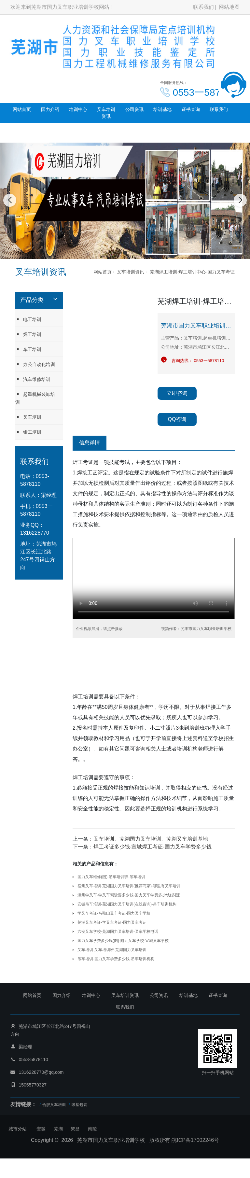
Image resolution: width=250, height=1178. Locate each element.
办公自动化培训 (35, 364)
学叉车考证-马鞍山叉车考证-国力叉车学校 (113, 913)
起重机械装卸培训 (35, 398)
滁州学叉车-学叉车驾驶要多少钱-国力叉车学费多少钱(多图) (128, 895)
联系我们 (203, 7)
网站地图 (229, 7)
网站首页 (22, 109)
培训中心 (78, 109)
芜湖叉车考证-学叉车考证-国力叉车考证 (111, 922)
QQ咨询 (177, 419)
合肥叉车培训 (54, 1104)
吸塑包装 (79, 1104)
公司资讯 (134, 109)
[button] (117, 252)
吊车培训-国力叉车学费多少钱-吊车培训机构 (115, 959)
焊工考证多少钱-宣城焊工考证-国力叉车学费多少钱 (152, 846)
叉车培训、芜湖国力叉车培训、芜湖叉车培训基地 (150, 839)
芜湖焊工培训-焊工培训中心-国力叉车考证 (192, 271)
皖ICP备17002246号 (195, 1140)
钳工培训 (28, 432)
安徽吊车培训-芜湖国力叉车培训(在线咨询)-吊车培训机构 (126, 904)
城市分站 (17, 1128)
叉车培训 (28, 417)
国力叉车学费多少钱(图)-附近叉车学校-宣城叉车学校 (123, 940)
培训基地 (162, 109)
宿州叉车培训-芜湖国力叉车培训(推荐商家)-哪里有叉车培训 (128, 886)
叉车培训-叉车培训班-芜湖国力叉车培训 (111, 949)
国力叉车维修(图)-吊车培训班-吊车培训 (111, 877)
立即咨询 (177, 393)
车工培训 (28, 349)
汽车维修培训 (32, 379)
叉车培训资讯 (106, 113)
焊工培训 (28, 334)
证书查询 (191, 109)
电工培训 (28, 319)
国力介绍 (50, 109)
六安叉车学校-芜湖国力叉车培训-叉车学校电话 (117, 931)
